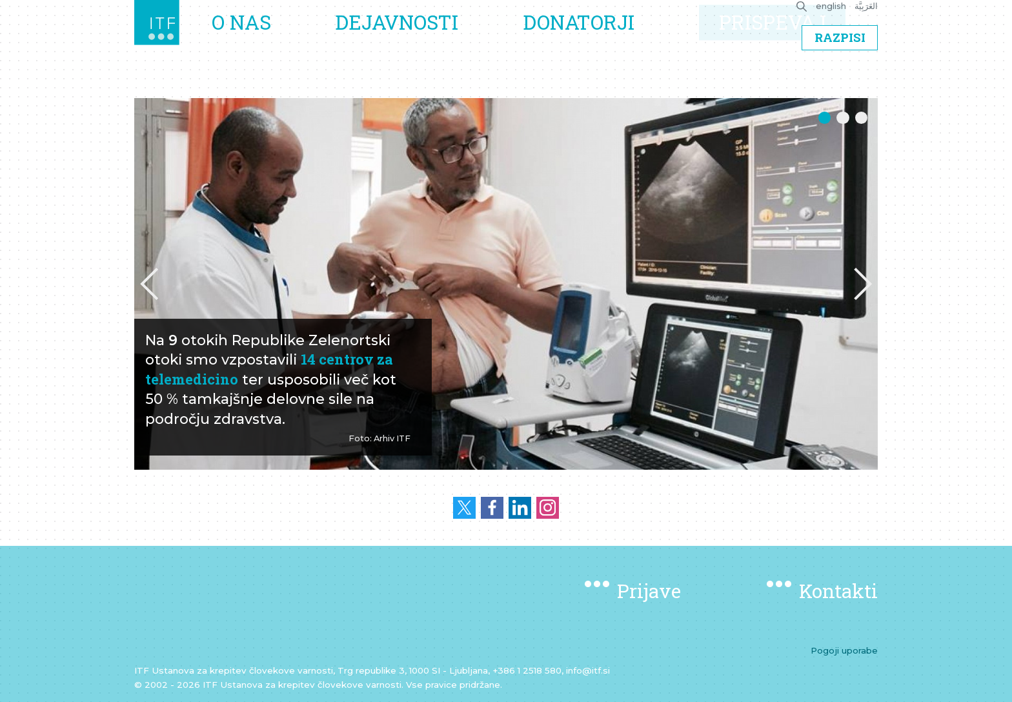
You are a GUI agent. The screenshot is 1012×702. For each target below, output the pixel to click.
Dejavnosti (423, 43)
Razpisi (840, 79)
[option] (506, 284)
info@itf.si (588, 670)
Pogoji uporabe (844, 650)
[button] (149, 284)
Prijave (649, 590)
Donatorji (594, 43)
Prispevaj (777, 43)
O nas (277, 43)
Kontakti (838, 590)
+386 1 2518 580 (527, 670)
